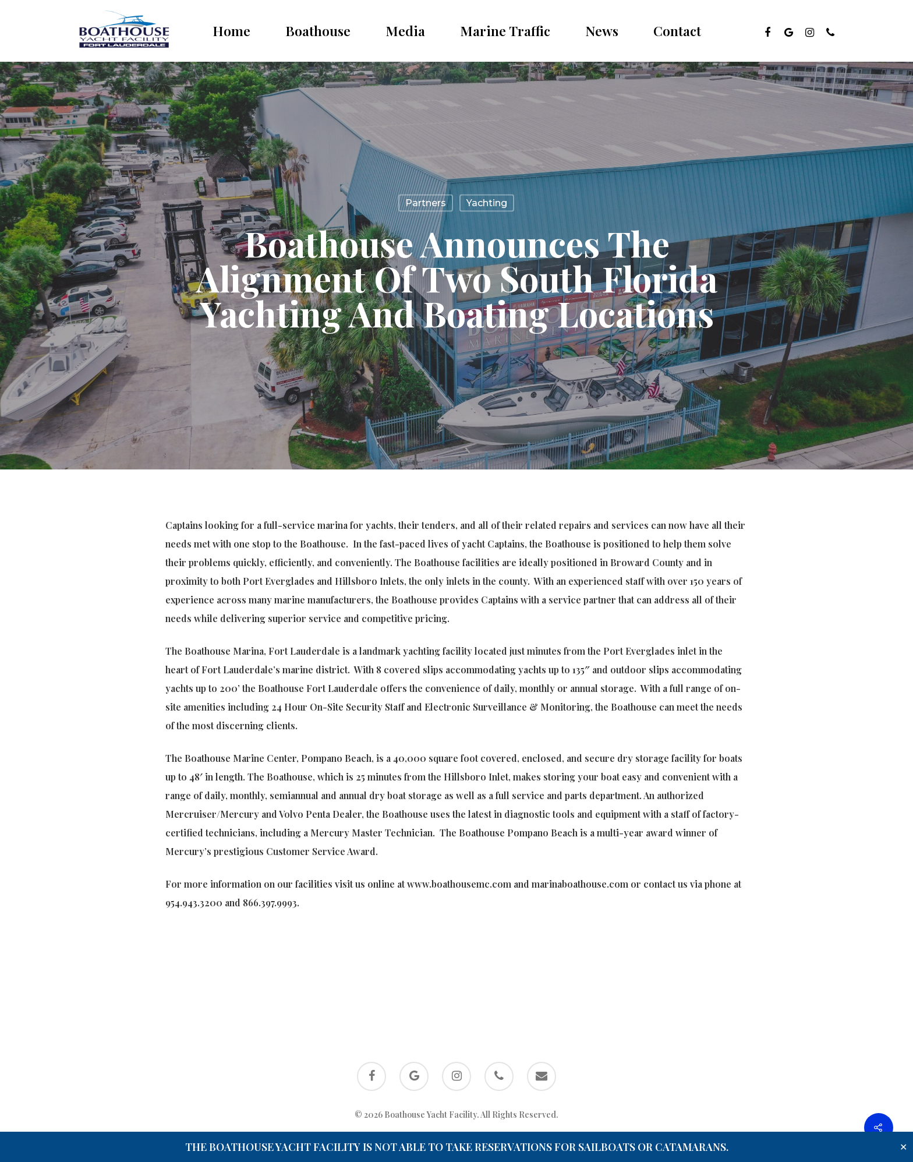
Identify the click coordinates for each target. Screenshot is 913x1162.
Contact (677, 31)
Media (405, 31)
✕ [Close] (903, 1147)
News (601, 31)
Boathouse (318, 31)
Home (231, 31)
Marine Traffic (505, 31)
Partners (425, 203)
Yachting (486, 203)
